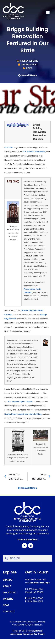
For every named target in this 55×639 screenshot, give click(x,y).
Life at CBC (10, 592)
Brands (7, 579)
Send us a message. (39, 583)
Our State (8, 147)
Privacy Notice (35, 631)
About (7, 586)
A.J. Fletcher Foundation (34, 151)
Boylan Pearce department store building (23, 414)
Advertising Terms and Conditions (27, 634)
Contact (9, 611)
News (29, 68)
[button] (48, 12)
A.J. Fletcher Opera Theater (20, 401)
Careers (8, 598)
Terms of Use (19, 631)
